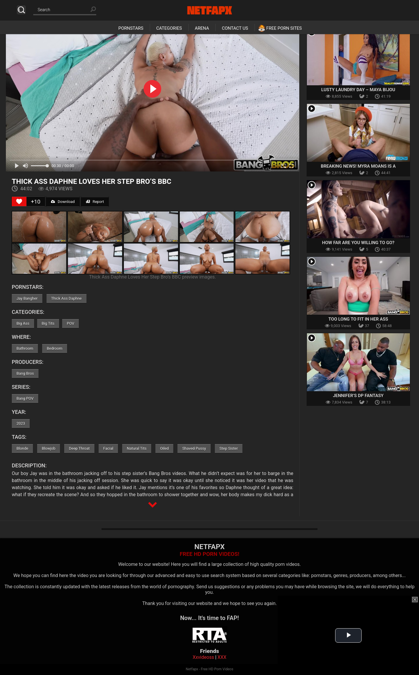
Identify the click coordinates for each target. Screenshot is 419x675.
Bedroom (54, 348)
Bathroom (24, 348)
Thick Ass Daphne (66, 298)
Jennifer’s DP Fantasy (358, 395)
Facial (108, 448)
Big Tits (48, 323)
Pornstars (130, 28)
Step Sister (229, 448)
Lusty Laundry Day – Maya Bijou (358, 89)
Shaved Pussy (194, 448)
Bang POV (25, 398)
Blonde (22, 448)
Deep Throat (79, 448)
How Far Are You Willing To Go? (358, 242)
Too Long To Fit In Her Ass (358, 319)
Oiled (164, 448)
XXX (221, 657)
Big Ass (22, 323)
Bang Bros (25, 373)
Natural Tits (137, 448)
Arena (202, 28)
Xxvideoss (203, 657)
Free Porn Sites (284, 28)
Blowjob (48, 448)
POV (70, 323)
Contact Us (235, 28)
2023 (20, 423)
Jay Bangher (27, 298)
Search (21, 9)
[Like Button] (19, 201)
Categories (169, 28)
